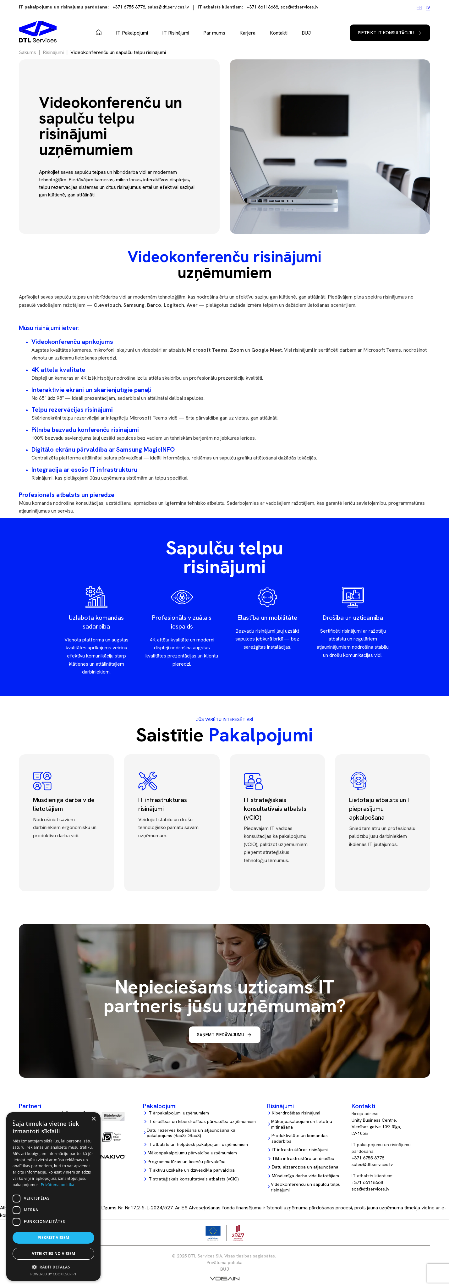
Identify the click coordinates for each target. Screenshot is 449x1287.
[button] (53, 1267)
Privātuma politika (225, 1262)
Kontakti (278, 33)
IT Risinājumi (175, 33)
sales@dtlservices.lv (168, 7)
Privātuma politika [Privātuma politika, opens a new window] (57, 1184)
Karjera (247, 33)
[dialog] (53, 1196)
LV (428, 7)
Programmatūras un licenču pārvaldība (187, 1161)
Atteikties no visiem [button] (53, 1253)
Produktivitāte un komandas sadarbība (299, 1138)
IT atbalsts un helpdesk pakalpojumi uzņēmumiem (198, 1144)
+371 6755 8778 (128, 7)
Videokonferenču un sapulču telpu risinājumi (306, 1187)
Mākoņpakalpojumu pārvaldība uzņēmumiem (192, 1153)
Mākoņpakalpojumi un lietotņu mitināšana (301, 1124)
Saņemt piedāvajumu (220, 1034)
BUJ (306, 33)
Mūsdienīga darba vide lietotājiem (305, 1176)
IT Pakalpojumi (132, 33)
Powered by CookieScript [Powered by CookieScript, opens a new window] (53, 1274)
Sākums (99, 32)
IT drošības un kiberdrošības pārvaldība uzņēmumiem (202, 1121)
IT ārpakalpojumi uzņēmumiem (178, 1113)
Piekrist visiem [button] (53, 1237)
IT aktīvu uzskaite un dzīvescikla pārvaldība (191, 1170)
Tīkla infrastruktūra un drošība (303, 1158)
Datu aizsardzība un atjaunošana (305, 1167)
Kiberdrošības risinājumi (296, 1113)
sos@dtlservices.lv (299, 7)
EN (419, 7)
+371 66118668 (262, 7)
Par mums (214, 33)
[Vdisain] (225, 1280)
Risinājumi (53, 52)
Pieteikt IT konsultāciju (386, 33)
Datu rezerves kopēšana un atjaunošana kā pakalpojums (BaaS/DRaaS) (191, 1133)
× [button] (93, 1119)
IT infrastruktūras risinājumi (300, 1149)
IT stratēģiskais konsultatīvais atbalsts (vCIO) (193, 1179)
